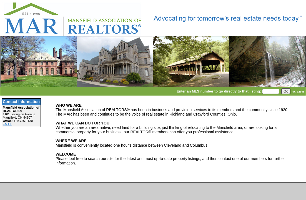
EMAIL (7, 124)
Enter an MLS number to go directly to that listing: (219, 91)
